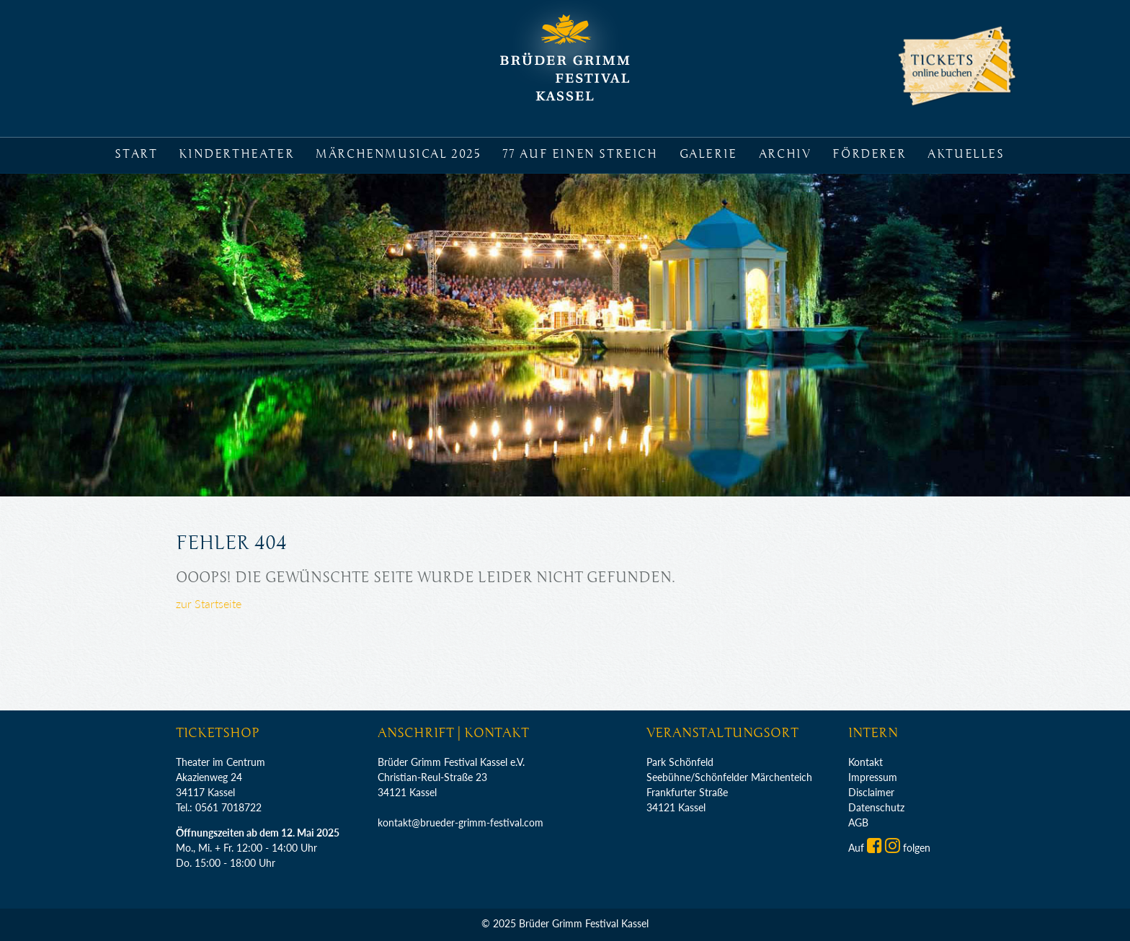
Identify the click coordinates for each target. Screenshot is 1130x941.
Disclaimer (871, 792)
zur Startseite (208, 603)
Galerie (708, 154)
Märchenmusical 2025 (398, 154)
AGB (858, 822)
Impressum (872, 777)
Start (136, 154)
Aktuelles (965, 154)
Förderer (869, 154)
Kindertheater (236, 154)
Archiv (785, 154)
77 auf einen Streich (580, 154)
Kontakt (865, 762)
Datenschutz (876, 807)
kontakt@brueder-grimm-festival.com (460, 822)
